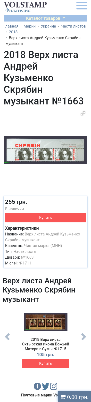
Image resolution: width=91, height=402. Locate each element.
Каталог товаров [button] (43, 18)
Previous (7, 340)
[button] (83, 113)
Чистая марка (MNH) (43, 245)
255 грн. (16, 201)
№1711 (24, 263)
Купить (45, 217)
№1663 (27, 257)
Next (83, 340)
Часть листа (25, 251)
